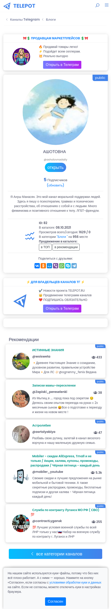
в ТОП (45, 247)
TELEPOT (24, 5)
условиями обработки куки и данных (75, 582)
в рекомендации (66, 247)
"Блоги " (62, 237)
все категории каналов (56, 554)
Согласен (55, 601)
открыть (55, 167)
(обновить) (55, 185)
